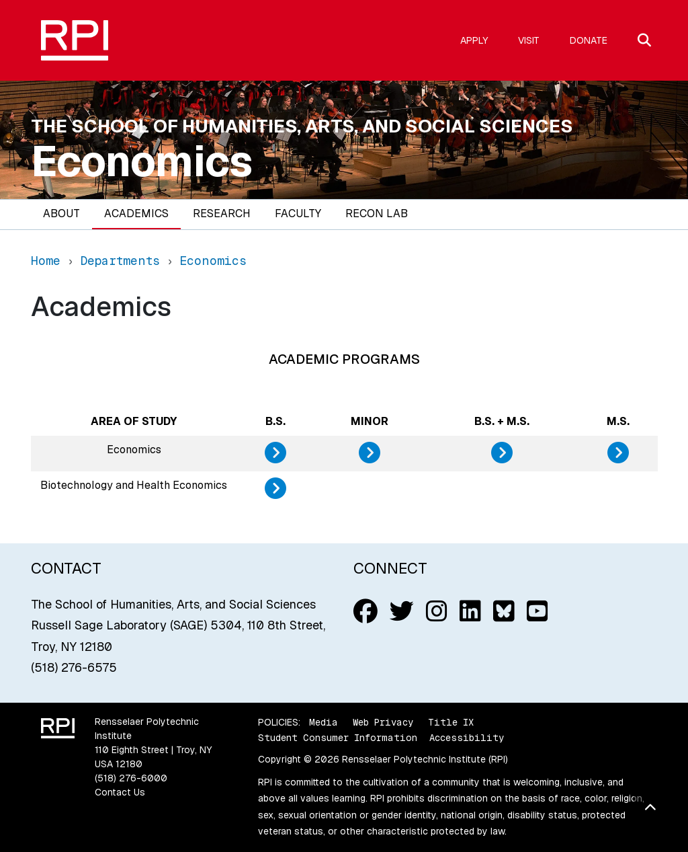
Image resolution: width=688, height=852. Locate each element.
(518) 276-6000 (131, 778)
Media (323, 722)
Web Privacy (383, 722)
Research (222, 213)
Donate (588, 40)
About (61, 213)
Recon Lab (376, 213)
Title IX (451, 722)
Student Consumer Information (337, 738)
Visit (529, 40)
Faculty (298, 213)
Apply (474, 40)
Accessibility (466, 738)
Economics (142, 161)
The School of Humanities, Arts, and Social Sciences (302, 126)
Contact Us (120, 792)
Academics (136, 213)
